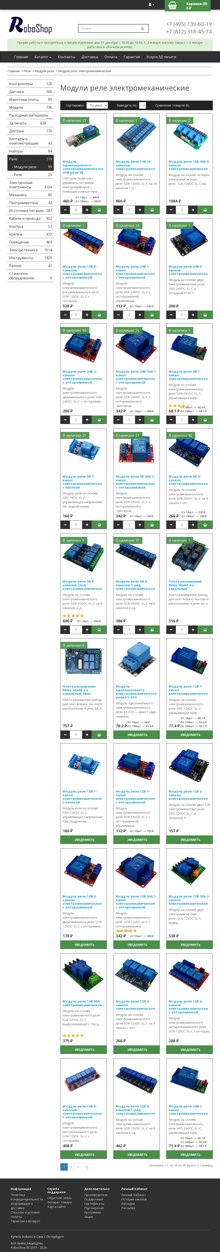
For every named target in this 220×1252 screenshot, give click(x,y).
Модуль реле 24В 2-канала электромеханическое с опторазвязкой (82, 376)
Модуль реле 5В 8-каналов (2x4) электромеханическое (82, 585)
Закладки (128, 1203)
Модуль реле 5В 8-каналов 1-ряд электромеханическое (135, 585)
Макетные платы (30, 99)
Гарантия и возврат (25, 1221)
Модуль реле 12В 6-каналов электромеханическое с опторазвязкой (82, 1111)
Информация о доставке (22, 1205)
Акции (88, 1217)
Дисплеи (30, 131)
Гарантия (132, 56)
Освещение (30, 242)
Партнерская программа (94, 1210)
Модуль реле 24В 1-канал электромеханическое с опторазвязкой (135, 271)
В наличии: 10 (74, 330)
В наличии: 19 (127, 540)
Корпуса (30, 226)
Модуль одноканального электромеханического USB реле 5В (83, 167)
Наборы (30, 151)
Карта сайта (56, 1207)
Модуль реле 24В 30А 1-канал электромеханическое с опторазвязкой (136, 376)
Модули (30, 107)
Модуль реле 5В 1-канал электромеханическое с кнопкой (82, 481)
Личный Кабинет (133, 1195)
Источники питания (30, 210)
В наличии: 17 (74, 120)
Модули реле (44, 71)
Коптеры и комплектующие (30, 141)
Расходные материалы (30, 116)
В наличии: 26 (127, 330)
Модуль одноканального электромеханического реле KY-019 (136, 691)
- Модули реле (30, 166)
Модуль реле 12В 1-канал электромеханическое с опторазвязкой (135, 796)
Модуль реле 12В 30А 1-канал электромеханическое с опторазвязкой (136, 901)
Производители (96, 1195)
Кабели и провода (30, 218)
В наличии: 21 (74, 435)
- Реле (30, 174)
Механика (30, 194)
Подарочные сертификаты (94, 1201)
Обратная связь (59, 1198)
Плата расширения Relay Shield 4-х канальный (185, 585)
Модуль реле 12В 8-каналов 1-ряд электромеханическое (135, 1110)
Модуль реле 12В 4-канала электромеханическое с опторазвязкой (188, 1006)
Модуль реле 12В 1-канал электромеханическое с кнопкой (82, 796)
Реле (27, 71)
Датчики (30, 91)
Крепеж (30, 234)
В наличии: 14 (127, 225)
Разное (30, 265)
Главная (21, 56)
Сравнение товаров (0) (172, 105)
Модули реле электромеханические (84, 71)
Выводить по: (127, 105)
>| (86, 1167)
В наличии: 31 (127, 435)
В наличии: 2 (179, 120)
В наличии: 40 (180, 435)
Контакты (66, 56)
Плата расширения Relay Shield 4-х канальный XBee (79, 690)
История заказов (134, 1199)
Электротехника (30, 250)
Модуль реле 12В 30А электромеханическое (82, 1003)
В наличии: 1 (126, 120)
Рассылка (128, 1208)
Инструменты (30, 257)
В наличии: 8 (73, 540)
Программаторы (30, 202)
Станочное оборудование (30, 275)
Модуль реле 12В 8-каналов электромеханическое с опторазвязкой (82, 271)
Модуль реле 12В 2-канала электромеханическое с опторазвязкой (82, 901)
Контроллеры (30, 83)
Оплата (110, 56)
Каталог (43, 56)
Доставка (89, 56)
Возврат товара (59, 1202)
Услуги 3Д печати (161, 56)
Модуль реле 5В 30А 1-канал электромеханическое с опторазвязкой (135, 481)
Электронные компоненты (30, 184)
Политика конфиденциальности (27, 1197)
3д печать (27, 123)
